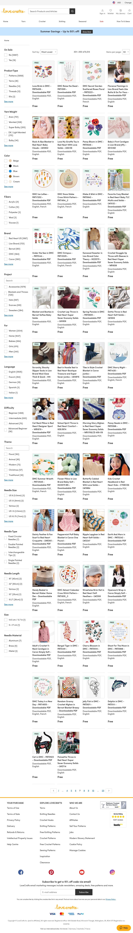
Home (5, 21)
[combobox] (49, 11)
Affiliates (73, 820)
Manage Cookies (77, 850)
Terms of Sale (13, 814)
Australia (80, 929)
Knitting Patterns (47, 826)
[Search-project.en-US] (16, 280)
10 (93, 790)
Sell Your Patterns (77, 826)
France (87, 929)
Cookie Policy (75, 844)
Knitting (62, 21)
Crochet (42, 21)
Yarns (42, 807)
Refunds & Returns (15, 832)
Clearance (45, 862)
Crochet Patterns (48, 838)
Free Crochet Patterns (50, 844)
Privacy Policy (13, 820)
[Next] (109, 790)
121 (103, 790)
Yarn (23, 21)
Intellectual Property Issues (19, 838)
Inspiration (45, 856)
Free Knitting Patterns (50, 832)
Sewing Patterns (47, 850)
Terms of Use (13, 807)
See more (8, 101)
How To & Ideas (123, 21)
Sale (101, 21)
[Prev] (53, 790)
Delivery (11, 826)
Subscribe (83, 892)
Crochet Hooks (47, 820)
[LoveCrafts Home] (66, 907)
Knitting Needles (47, 814)
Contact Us (74, 814)
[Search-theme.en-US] (16, 447)
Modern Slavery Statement (82, 838)
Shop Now (88, 31)
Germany (72, 929)
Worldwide (64, 929)
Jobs (71, 832)
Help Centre (12, 844)
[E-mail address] (58, 892)
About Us (73, 807)
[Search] (72, 11)
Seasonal (82, 21)
